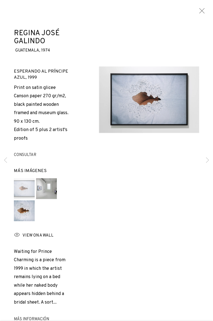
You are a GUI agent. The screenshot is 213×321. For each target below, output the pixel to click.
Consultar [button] (25, 156)
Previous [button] (5, 160)
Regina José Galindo (37, 38)
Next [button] (207, 160)
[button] (24, 189)
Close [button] (200, 12)
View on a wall (34, 237)
